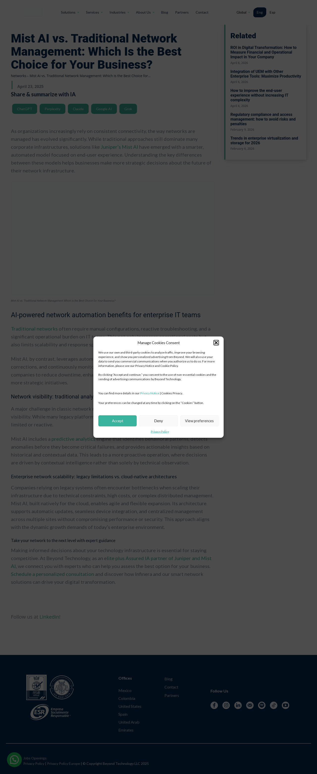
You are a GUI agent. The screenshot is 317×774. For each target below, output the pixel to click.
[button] (216, 342)
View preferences (199, 420)
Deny (158, 420)
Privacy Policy (160, 431)
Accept (117, 420)
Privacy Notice (149, 393)
